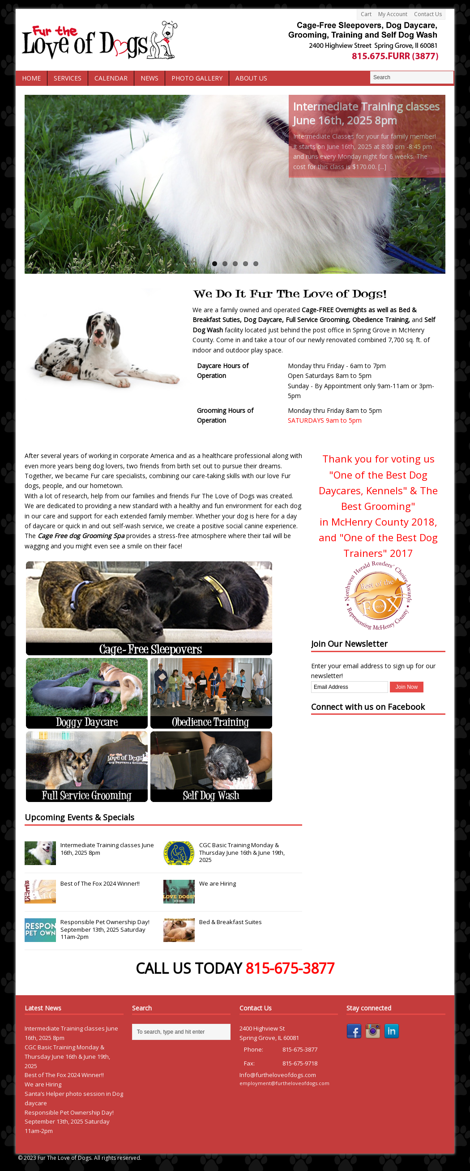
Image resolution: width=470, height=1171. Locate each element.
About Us (251, 78)
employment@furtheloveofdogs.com (284, 1083)
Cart (366, 14)
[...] (382, 166)
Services (67, 78)
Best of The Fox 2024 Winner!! (100, 883)
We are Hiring (217, 883)
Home (31, 78)
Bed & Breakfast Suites (230, 922)
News (149, 78)
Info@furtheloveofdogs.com (277, 1075)
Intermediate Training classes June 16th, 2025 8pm (107, 849)
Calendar (111, 78)
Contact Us (428, 14)
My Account (392, 14)
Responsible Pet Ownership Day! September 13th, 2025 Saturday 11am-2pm (105, 929)
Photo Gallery (196, 78)
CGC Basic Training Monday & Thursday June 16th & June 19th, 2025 (242, 852)
